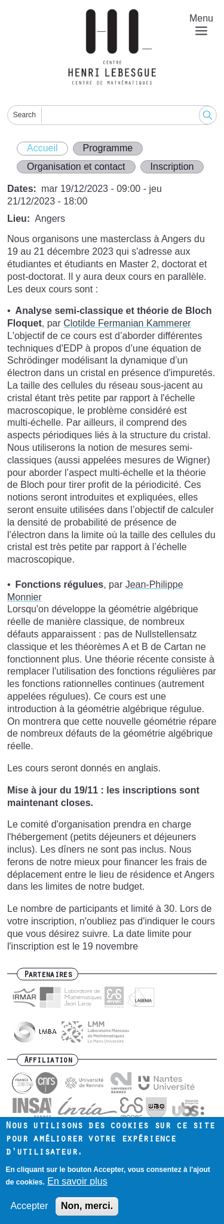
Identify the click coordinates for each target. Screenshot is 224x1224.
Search (24, 115)
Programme (108, 148)
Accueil (42, 148)
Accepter (29, 1213)
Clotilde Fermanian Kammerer (127, 323)
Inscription (172, 166)
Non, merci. (87, 1213)
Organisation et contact (76, 166)
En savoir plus (77, 1188)
